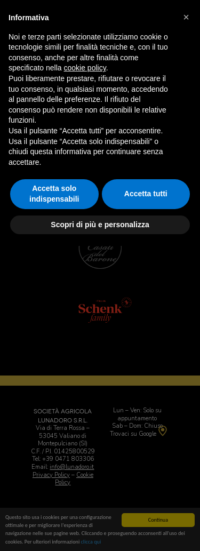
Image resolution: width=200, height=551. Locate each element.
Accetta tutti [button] (145, 193)
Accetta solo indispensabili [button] (54, 193)
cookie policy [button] (85, 67)
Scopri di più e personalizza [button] (100, 224)
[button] (186, 17)
